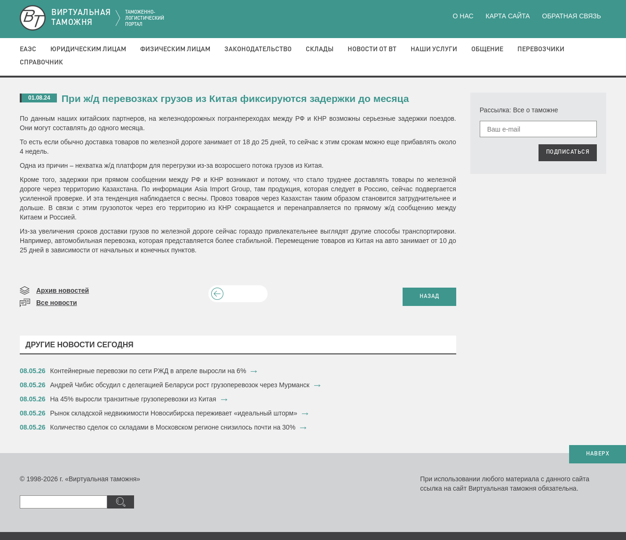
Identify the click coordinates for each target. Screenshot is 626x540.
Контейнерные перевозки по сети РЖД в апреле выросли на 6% (148, 371)
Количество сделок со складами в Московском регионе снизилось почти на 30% (173, 427)
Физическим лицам (175, 49)
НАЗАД (429, 296)
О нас (463, 16)
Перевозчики (540, 49)
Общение (487, 49)
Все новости (56, 302)
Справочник (41, 62)
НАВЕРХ (597, 454)
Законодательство (258, 49)
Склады (319, 49)
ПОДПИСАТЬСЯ (568, 152)
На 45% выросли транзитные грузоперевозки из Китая (134, 399)
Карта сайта (507, 16)
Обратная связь (571, 16)
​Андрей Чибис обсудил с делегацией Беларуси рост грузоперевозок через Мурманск (179, 385)
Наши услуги (434, 49)
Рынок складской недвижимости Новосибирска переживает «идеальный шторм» (173, 413)
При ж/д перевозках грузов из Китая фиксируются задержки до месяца (235, 98)
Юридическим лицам (88, 49)
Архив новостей (62, 290)
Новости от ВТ (372, 49)
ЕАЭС (28, 49)
